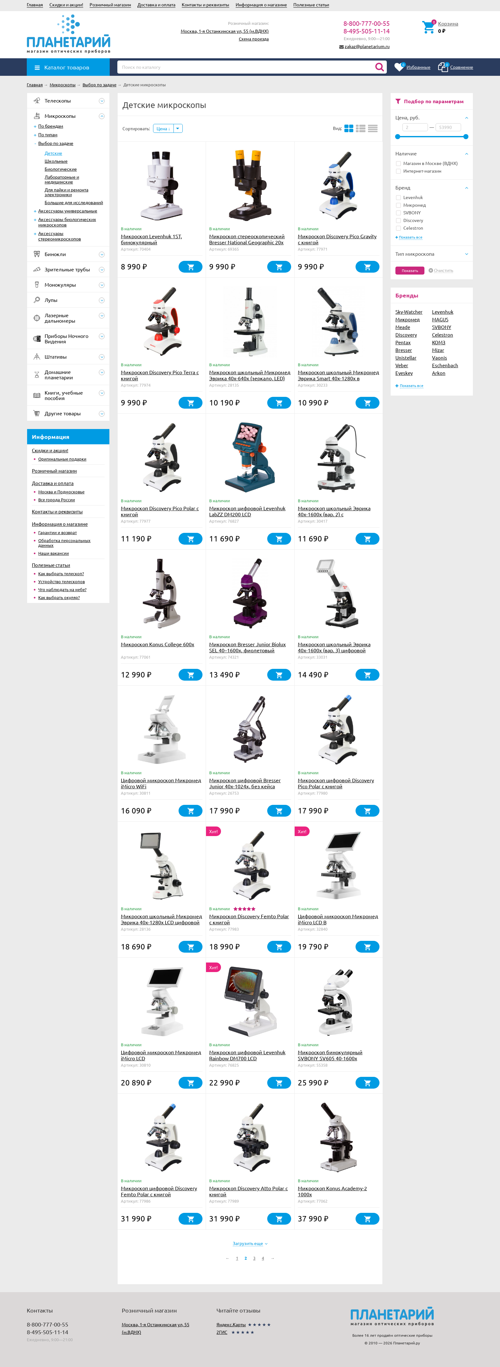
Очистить (443, 270)
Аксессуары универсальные (67, 210)
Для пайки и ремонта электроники (66, 192)
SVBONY (408, 212)
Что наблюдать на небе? (62, 589)
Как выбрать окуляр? (59, 597)
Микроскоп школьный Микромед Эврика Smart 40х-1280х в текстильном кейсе (338, 378)
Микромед (411, 205)
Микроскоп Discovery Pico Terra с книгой (160, 375)
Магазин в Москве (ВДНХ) (427, 163)
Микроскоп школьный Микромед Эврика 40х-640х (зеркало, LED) (249, 375)
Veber (401, 365)
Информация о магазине (261, 4)
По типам (47, 134)
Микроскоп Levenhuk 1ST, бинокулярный (151, 239)
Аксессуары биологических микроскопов (67, 221)
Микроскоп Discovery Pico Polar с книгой (160, 511)
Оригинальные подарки (62, 459)
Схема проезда (254, 38)
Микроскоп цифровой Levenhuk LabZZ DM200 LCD (247, 511)
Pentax (403, 342)
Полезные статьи (311, 4)
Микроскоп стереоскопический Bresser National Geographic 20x (247, 239)
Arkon (438, 373)
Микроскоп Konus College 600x (157, 644)
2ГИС (222, 1332)
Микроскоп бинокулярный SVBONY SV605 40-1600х (330, 1055)
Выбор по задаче (55, 143)
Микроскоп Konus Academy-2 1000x (332, 1191)
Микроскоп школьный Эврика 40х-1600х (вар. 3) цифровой (334, 647)
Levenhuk (409, 197)
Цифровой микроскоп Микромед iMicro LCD (161, 1055)
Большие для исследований (74, 202)
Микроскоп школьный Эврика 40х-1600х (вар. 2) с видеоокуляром (334, 514)
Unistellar (405, 357)
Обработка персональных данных (64, 543)
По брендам (50, 126)
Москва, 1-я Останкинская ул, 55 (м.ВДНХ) (225, 31)
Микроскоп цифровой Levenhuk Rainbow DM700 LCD (247, 1055)
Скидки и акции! (66, 4)
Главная (35, 4)
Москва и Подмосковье (61, 491)
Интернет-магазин (418, 171)
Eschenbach (445, 365)
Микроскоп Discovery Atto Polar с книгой (248, 1191)
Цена (163, 128)
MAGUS (440, 319)
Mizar (438, 350)
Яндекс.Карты (231, 1324)
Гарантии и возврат (57, 532)
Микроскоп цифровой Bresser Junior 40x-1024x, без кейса (245, 783)
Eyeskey (404, 373)
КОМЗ (438, 342)
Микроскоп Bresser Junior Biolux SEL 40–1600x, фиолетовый (247, 647)
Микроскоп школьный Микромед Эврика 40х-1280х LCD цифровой (161, 919)
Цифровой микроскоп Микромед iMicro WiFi (161, 783)
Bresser (403, 350)
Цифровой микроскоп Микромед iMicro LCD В (338, 919)
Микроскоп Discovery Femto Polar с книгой (249, 919)
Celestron (409, 228)
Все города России (56, 499)
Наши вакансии (53, 553)
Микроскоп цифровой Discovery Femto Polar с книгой (159, 1191)
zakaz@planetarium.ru (367, 46)
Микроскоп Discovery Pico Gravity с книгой (337, 239)
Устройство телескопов (61, 581)
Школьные (56, 161)
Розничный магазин (110, 4)
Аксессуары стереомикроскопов (59, 235)
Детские (53, 153)
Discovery (409, 220)
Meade (402, 327)
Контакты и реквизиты (205, 4)
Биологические (61, 169)
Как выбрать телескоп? (61, 573)
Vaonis (439, 357)
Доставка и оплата (156, 4)
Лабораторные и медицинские (62, 179)
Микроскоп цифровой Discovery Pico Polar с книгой (336, 783)
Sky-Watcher (409, 312)
